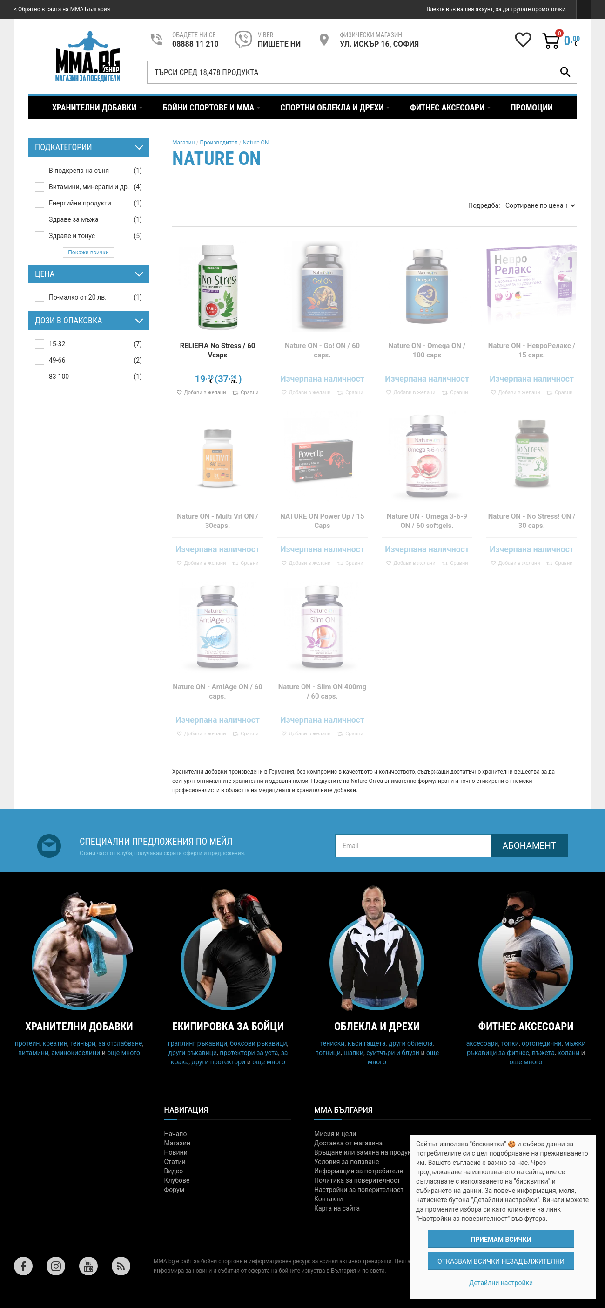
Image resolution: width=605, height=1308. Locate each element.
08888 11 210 (195, 44)
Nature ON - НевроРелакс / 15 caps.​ (531, 350)
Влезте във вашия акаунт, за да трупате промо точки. (496, 9)
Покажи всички (88, 252)
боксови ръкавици (258, 1043)
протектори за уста (249, 1052)
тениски (332, 1043)
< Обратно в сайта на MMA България (62, 9)
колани (568, 1052)
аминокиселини (75, 1052)
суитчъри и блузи (392, 1052)
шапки (353, 1052)
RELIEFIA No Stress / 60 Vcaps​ (217, 350)
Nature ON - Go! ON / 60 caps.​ (322, 350)
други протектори (219, 1062)
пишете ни (279, 44)
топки (510, 1043)
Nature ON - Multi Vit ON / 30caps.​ (217, 521)
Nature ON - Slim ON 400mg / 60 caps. (322, 691)
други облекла (411, 1043)
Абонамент (529, 845)
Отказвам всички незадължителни (501, 1261)
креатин (55, 1043)
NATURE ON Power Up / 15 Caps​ (322, 521)
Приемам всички (501, 1239)
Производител (218, 142)
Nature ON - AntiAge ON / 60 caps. (217, 691)
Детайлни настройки (501, 1283)
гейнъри (82, 1043)
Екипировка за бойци (227, 1026)
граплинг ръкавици (197, 1043)
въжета (543, 1052)
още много (123, 1052)
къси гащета (367, 1043)
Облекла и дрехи (377, 1026)
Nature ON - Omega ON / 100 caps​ (427, 350)
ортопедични (542, 1043)
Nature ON (256, 142)
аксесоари (482, 1043)
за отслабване (120, 1043)
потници (328, 1052)
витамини (33, 1052)
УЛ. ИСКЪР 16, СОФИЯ (379, 44)
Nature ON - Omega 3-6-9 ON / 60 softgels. (427, 521)
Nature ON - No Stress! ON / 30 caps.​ (532, 521)
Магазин (183, 142)
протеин (27, 1043)
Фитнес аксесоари (526, 1026)
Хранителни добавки (79, 1026)
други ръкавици (192, 1052)
